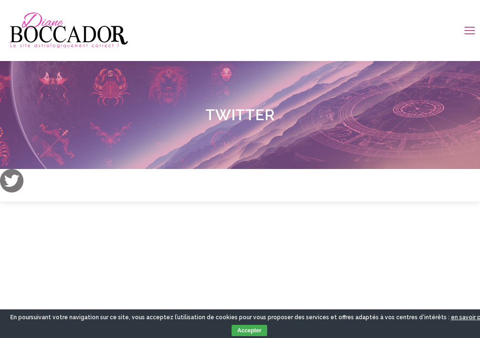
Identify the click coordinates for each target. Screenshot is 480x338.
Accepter (249, 330)
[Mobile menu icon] (469, 30)
